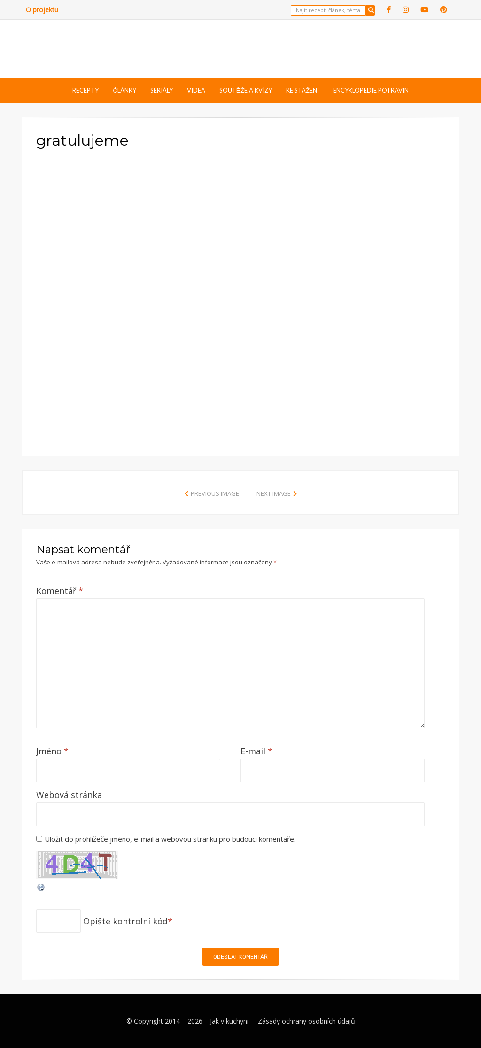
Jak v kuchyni (229, 1021)
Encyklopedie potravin (371, 90)
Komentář (59, 590)
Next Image (273, 493)
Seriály (161, 90)
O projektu (42, 9)
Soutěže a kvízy (245, 90)
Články (124, 90)
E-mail (256, 751)
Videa (196, 90)
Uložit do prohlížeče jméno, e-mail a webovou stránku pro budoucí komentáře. (170, 839)
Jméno (52, 751)
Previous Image (215, 493)
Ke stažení (302, 90)
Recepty (85, 90)
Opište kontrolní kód (125, 921)
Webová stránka (69, 794)
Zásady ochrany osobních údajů (306, 1021)
